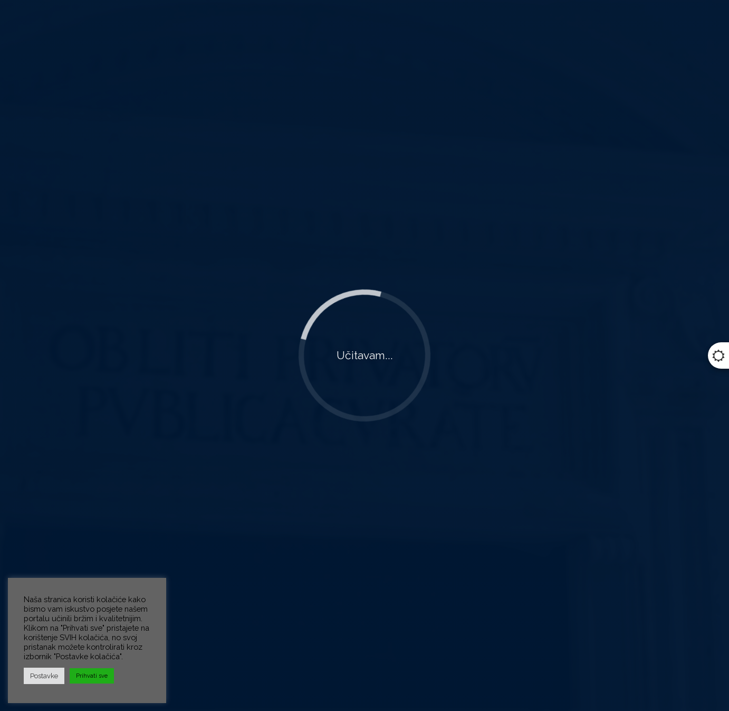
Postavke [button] (44, 676)
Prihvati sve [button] (92, 675)
